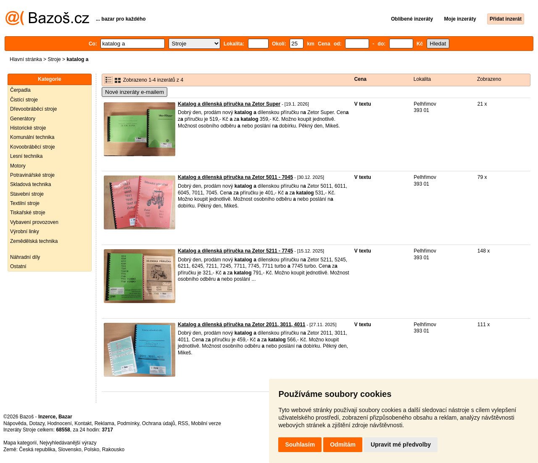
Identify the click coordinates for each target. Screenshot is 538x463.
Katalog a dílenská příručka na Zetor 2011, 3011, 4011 (242, 324)
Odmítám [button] (343, 444)
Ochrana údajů (158, 423)
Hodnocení (59, 423)
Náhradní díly (25, 257)
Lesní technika (26, 156)
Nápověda (14, 423)
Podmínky (128, 423)
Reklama (104, 423)
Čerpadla (20, 90)
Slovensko (69, 449)
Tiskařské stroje (27, 213)
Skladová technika (30, 184)
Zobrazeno (489, 79)
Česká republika (37, 449)
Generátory (22, 119)
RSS (183, 423)
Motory (18, 166)
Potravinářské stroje (32, 175)
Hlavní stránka (26, 59)
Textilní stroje (25, 203)
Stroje (54, 59)
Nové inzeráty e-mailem (134, 92)
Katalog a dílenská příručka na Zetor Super (229, 104)
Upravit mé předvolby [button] (401, 444)
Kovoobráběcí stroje (32, 147)
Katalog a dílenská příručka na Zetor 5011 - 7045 (235, 177)
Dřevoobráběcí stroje (33, 109)
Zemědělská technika (34, 241)
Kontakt (83, 423)
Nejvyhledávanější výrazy (68, 443)
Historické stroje (28, 128)
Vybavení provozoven (34, 222)
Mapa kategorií (20, 443)
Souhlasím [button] (300, 444)
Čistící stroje (24, 100)
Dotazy (36, 423)
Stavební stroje (27, 194)
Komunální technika (32, 137)
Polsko (91, 449)
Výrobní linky (24, 231)
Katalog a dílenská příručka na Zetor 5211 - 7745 (235, 251)
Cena (360, 79)
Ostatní (18, 266)
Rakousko (113, 449)
